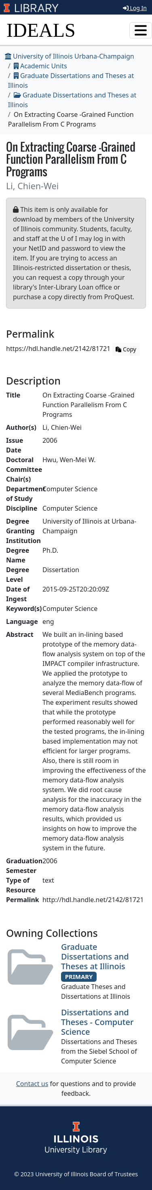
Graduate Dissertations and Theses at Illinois (95, 956)
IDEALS (41, 30)
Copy (126, 349)
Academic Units (40, 65)
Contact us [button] (32, 1083)
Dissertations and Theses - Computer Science (97, 1022)
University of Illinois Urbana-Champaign (69, 56)
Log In (135, 8)
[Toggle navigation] (140, 30)
